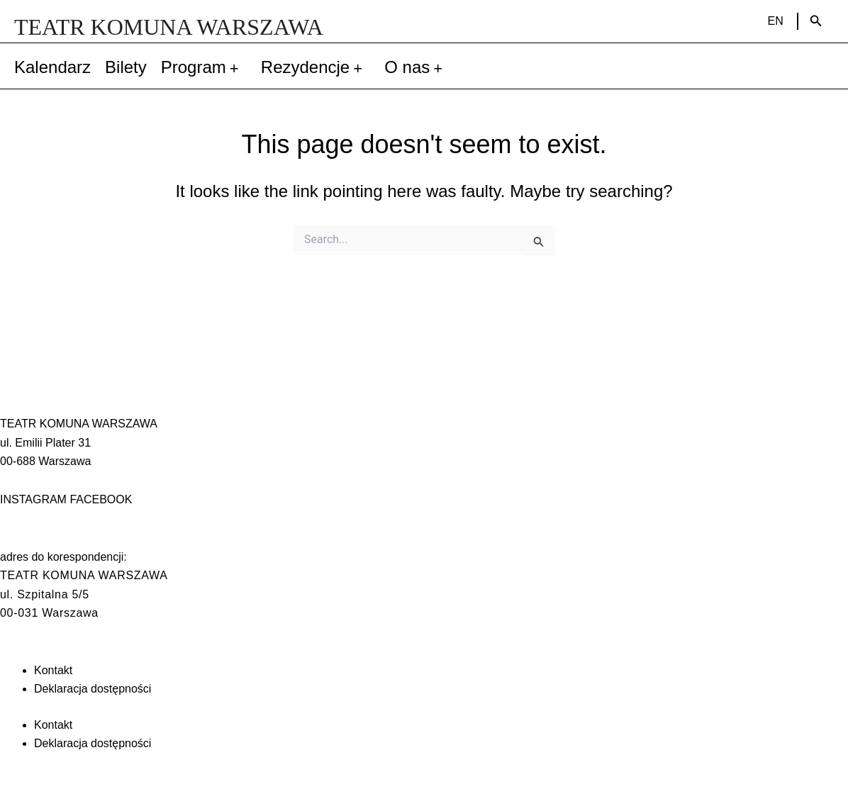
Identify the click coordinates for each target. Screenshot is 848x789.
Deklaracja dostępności (92, 689)
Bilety (126, 67)
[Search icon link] (816, 21)
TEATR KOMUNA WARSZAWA (168, 27)
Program (204, 67)
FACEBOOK (100, 499)
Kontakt (53, 670)
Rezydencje (315, 67)
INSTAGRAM (33, 499)
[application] (236, 67)
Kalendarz (52, 67)
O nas (417, 67)
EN (775, 21)
